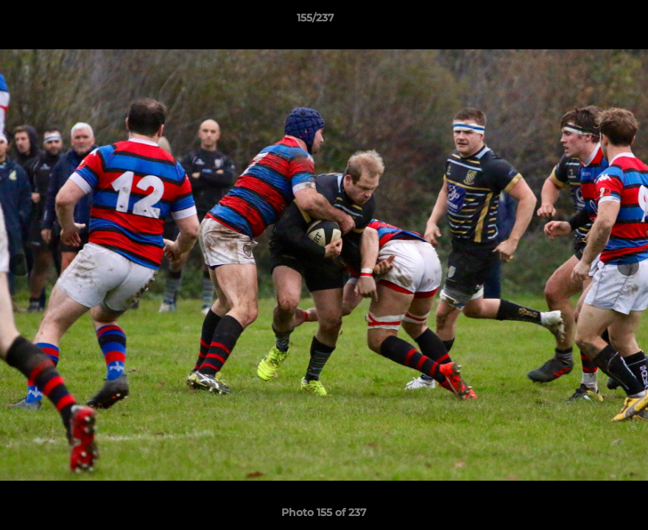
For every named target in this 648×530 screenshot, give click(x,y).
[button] (586, 21)
